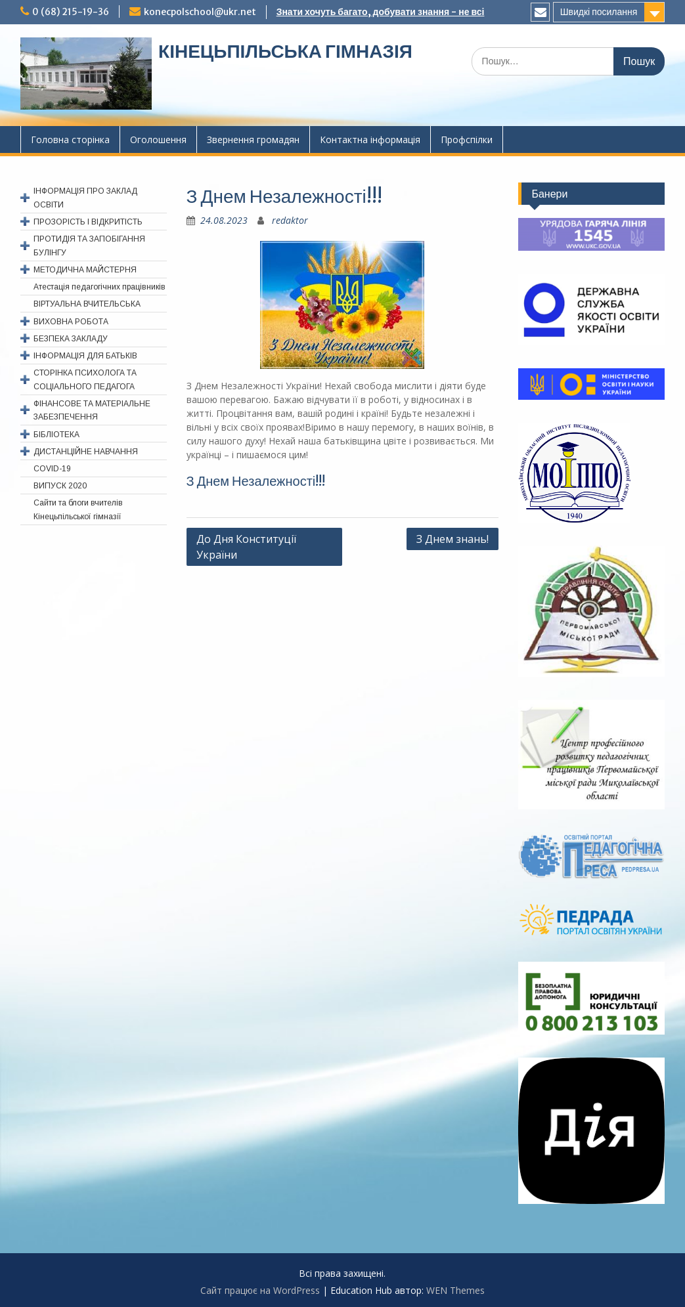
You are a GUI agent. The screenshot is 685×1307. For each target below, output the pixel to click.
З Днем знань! (452, 539)
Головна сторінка (70, 139)
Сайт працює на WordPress (260, 1290)
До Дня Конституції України (246, 547)
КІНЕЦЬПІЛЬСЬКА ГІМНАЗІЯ (285, 51)
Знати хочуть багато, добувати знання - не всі (380, 12)
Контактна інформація (370, 139)
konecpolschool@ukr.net (200, 12)
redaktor (290, 220)
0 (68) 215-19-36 (70, 12)
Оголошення (158, 139)
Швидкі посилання (599, 12)
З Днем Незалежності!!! (256, 481)
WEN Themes (455, 1290)
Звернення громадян (253, 139)
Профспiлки (467, 139)
